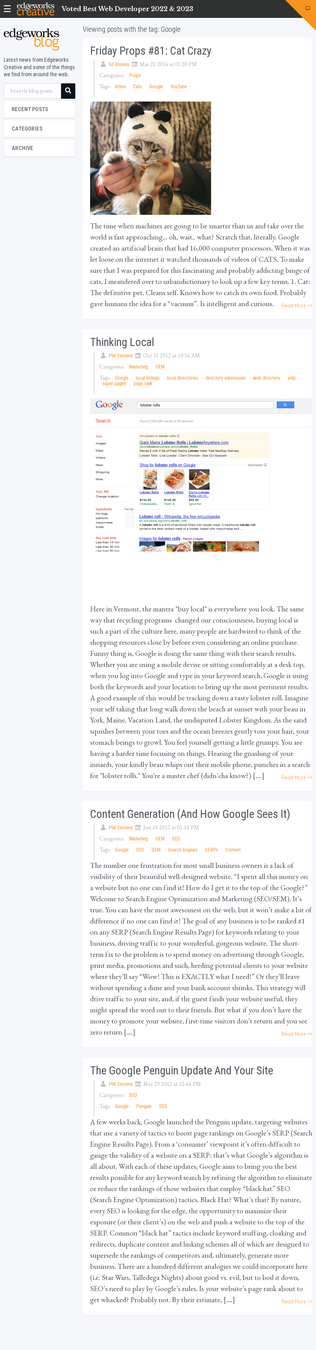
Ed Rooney (119, 64)
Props (135, 75)
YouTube (178, 87)
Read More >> (296, 305)
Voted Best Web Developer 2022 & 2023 (127, 9)
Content (233, 850)
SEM (160, 367)
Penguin (144, 1106)
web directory (266, 378)
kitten (120, 87)
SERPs (211, 850)
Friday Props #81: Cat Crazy (150, 50)
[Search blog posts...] (32, 91)
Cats (137, 87)
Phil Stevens (121, 356)
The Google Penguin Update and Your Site (181, 1070)
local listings (148, 378)
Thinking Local (122, 342)
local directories (182, 378)
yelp (292, 378)
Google (156, 87)
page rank (143, 383)
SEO (176, 839)
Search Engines (183, 850)
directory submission (226, 378)
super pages (114, 383)
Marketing (138, 367)
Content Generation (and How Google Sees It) (190, 814)
